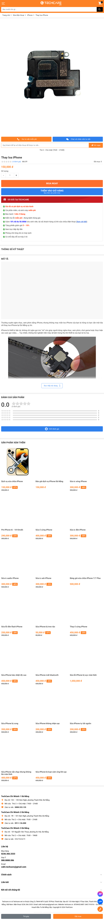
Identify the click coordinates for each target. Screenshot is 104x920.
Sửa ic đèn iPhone (78, 530)
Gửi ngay (95, 145)
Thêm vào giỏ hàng (52, 191)
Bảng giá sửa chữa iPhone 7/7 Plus (85, 578)
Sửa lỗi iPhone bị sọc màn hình (83, 675)
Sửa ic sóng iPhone (78, 481)
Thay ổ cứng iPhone (78, 627)
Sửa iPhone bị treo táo (45, 627)
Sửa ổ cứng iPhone (44, 530)
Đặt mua (78, 916)
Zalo (100, 901)
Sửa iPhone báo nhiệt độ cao (13, 675)
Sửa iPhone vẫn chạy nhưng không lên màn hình (16, 773)
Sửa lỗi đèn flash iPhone (11, 627)
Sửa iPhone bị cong (9, 723)
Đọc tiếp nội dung (52, 386)
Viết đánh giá (52, 429)
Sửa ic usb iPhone (43, 578)
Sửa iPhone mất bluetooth (47, 675)
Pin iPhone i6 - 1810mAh (12, 530)
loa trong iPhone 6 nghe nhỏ (30, 367)
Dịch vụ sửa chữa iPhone (12, 481)
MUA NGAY (52, 183)
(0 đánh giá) (16, 161)
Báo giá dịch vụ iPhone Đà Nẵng (49, 481)
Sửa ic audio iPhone (10, 578)
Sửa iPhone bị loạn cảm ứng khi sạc (51, 772)
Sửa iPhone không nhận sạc (48, 723)
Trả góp (26, 916)
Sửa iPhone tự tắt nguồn (80, 723)
